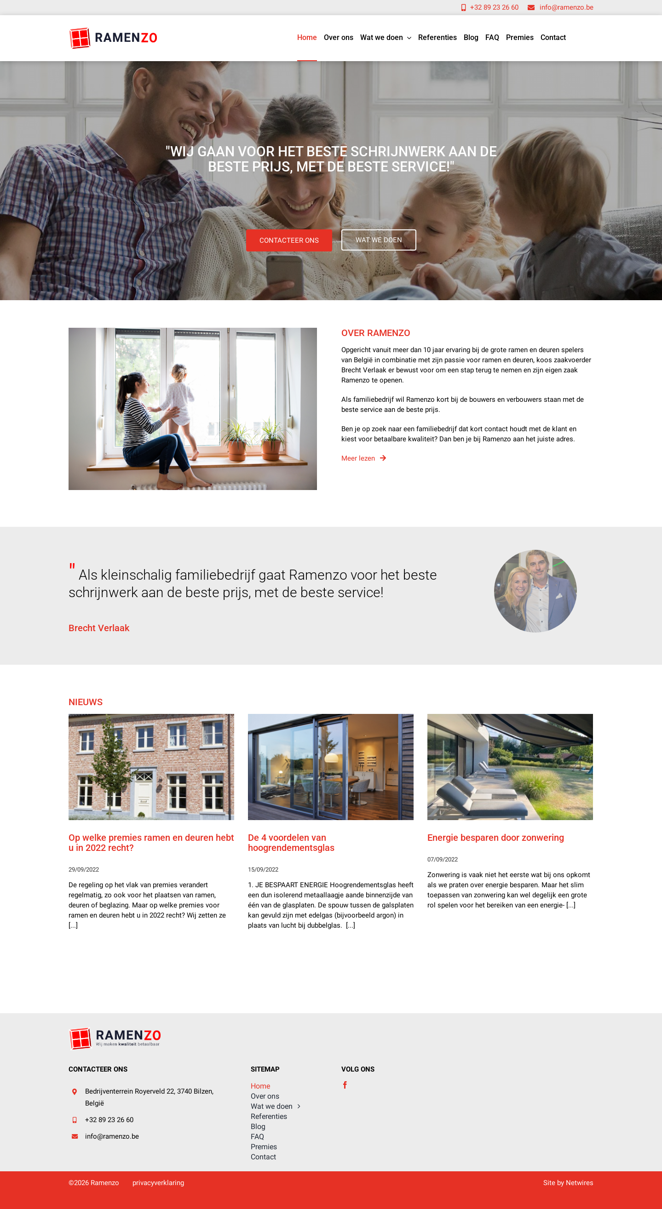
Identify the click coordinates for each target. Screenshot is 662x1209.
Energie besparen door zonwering (495, 837)
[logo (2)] (113, 29)
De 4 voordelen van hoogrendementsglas (291, 842)
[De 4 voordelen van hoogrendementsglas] (331, 767)
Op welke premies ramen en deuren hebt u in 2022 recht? (151, 842)
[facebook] (345, 1085)
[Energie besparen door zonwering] (510, 767)
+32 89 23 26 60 (109, 1120)
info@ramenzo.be (112, 1136)
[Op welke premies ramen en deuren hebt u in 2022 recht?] (151, 767)
